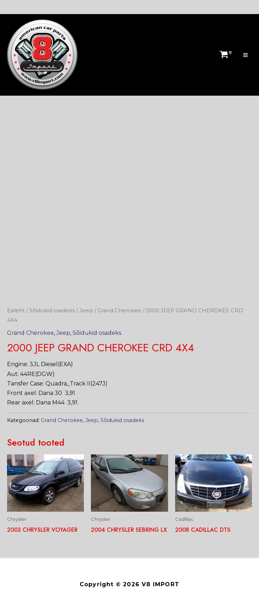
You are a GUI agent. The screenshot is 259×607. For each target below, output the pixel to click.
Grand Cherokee (119, 310)
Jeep (86, 310)
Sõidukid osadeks (52, 310)
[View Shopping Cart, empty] (224, 54)
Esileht (16, 310)
